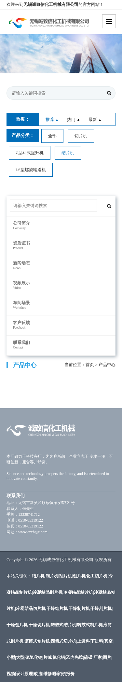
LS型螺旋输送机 (31, 169)
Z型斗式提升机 (30, 152)
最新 (92, 119)
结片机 (67, 152)
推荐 (50, 119)
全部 (52, 135)
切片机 (81, 135)
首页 (90, 364)
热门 (71, 119)
